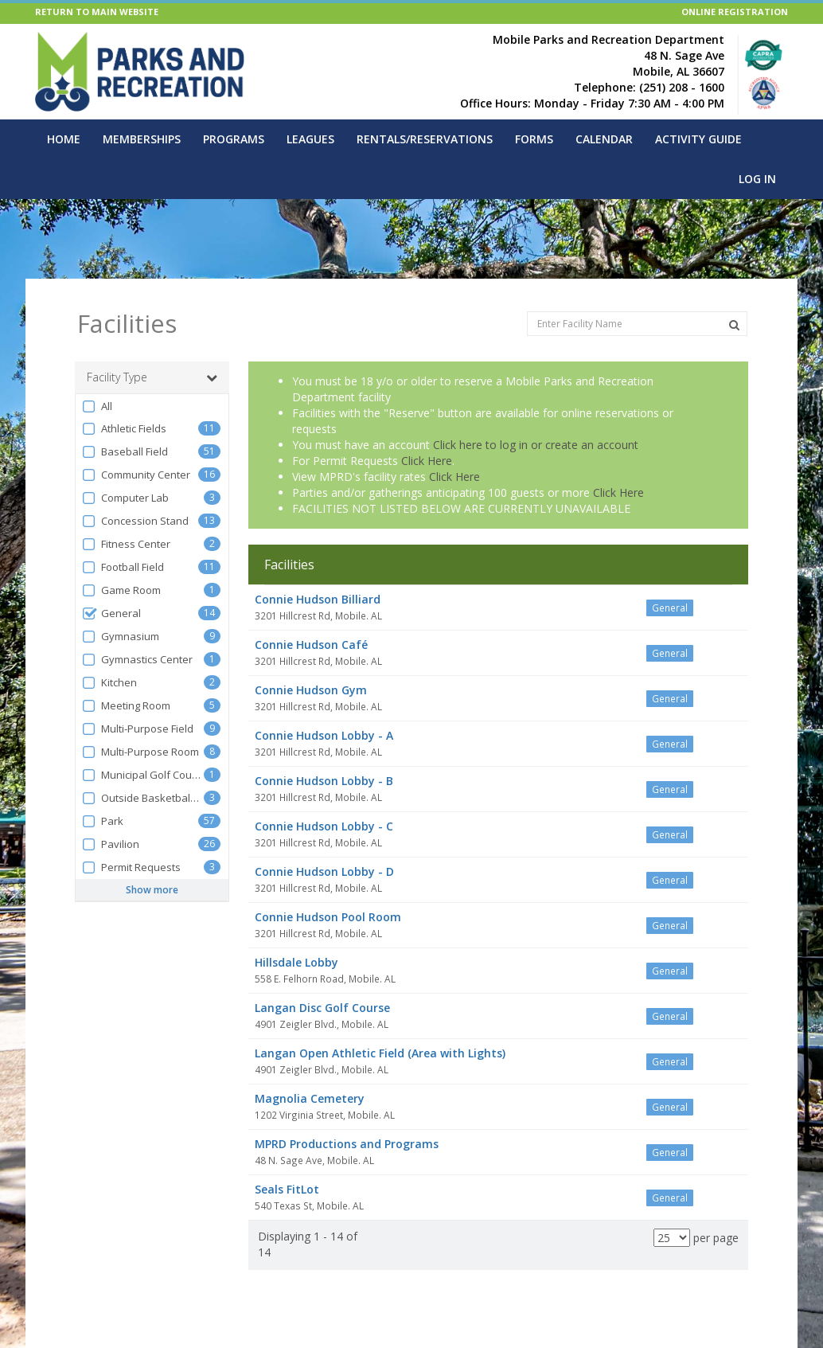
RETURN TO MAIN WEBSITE (96, 12)
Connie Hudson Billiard (317, 599)
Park (102, 821)
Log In (757, 178)
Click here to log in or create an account (535, 444)
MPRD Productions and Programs (347, 1143)
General (111, 613)
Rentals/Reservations (425, 139)
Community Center (135, 475)
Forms (534, 139)
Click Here (426, 460)
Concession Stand (135, 521)
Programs (233, 139)
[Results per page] (671, 1238)
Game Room (121, 590)
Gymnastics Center (137, 659)
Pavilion (110, 844)
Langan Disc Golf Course (322, 1007)
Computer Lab (125, 498)
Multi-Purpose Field (137, 729)
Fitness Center (125, 544)
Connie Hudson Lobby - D (324, 871)
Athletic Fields (123, 428)
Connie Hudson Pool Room (328, 916)
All (96, 406)
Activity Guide (698, 139)
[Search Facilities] (734, 324)
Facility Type (152, 377)
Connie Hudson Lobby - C (324, 826)
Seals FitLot (287, 1189)
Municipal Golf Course (142, 775)
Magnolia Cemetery (310, 1098)
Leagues (310, 139)
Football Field (122, 567)
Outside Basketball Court (142, 798)
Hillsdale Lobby (296, 962)
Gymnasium (120, 636)
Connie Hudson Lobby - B (324, 780)
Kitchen (109, 682)
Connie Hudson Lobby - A (324, 735)
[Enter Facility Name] (637, 323)
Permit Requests (131, 867)
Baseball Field (124, 451)
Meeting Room (125, 705)
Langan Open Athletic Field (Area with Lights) (380, 1053)
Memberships (142, 139)
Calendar (604, 139)
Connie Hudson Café (311, 644)
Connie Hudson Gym (311, 689)
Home (63, 139)
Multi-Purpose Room (140, 752)
